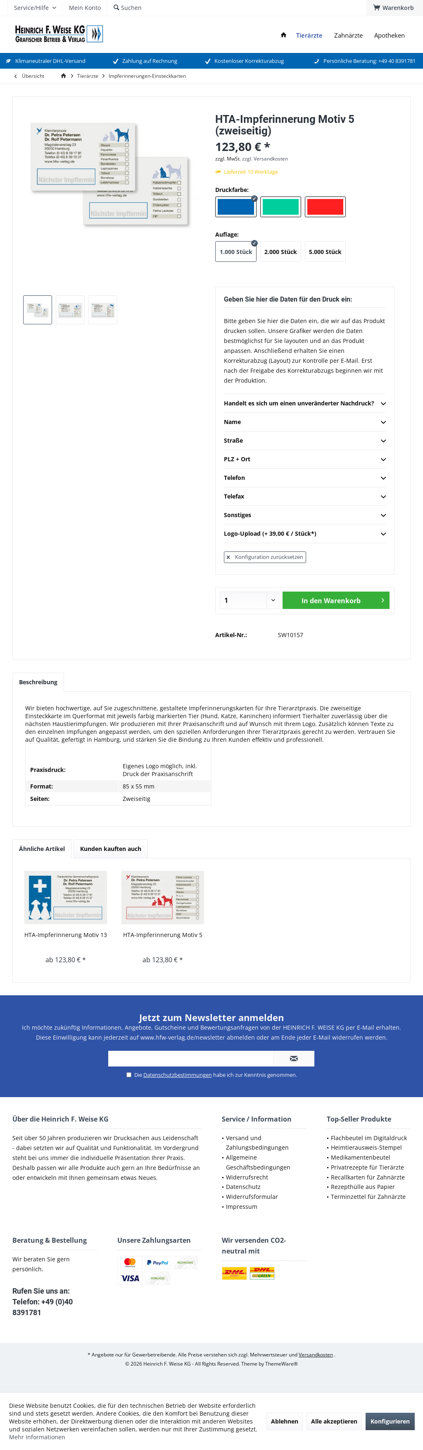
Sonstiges (304, 515)
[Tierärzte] (309, 35)
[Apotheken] (389, 35)
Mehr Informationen (37, 1437)
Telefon (304, 478)
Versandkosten (316, 1354)
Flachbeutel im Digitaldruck (369, 1138)
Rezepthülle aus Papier (363, 1187)
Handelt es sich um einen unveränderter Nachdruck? (304, 403)
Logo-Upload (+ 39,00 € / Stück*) (304, 534)
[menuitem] (394, 8)
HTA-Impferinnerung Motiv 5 (162, 935)
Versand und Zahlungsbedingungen (257, 1143)
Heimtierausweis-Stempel (366, 1147)
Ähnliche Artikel (42, 849)
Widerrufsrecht (247, 1177)
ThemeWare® (281, 1363)
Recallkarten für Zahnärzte (368, 1177)
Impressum (241, 1206)
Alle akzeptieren (334, 1421)
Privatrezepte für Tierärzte (367, 1167)
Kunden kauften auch (110, 849)
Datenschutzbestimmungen (177, 1075)
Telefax (304, 496)
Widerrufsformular (252, 1197)
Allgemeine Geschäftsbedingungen (258, 1162)
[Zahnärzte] (348, 35)
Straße (304, 441)
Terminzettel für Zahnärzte (368, 1197)
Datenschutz (243, 1187)
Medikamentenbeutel (360, 1157)
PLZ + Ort (304, 459)
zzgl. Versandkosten (265, 158)
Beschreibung (38, 682)
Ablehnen (284, 1421)
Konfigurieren (390, 1421)
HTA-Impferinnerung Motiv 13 (65, 935)
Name (304, 422)
